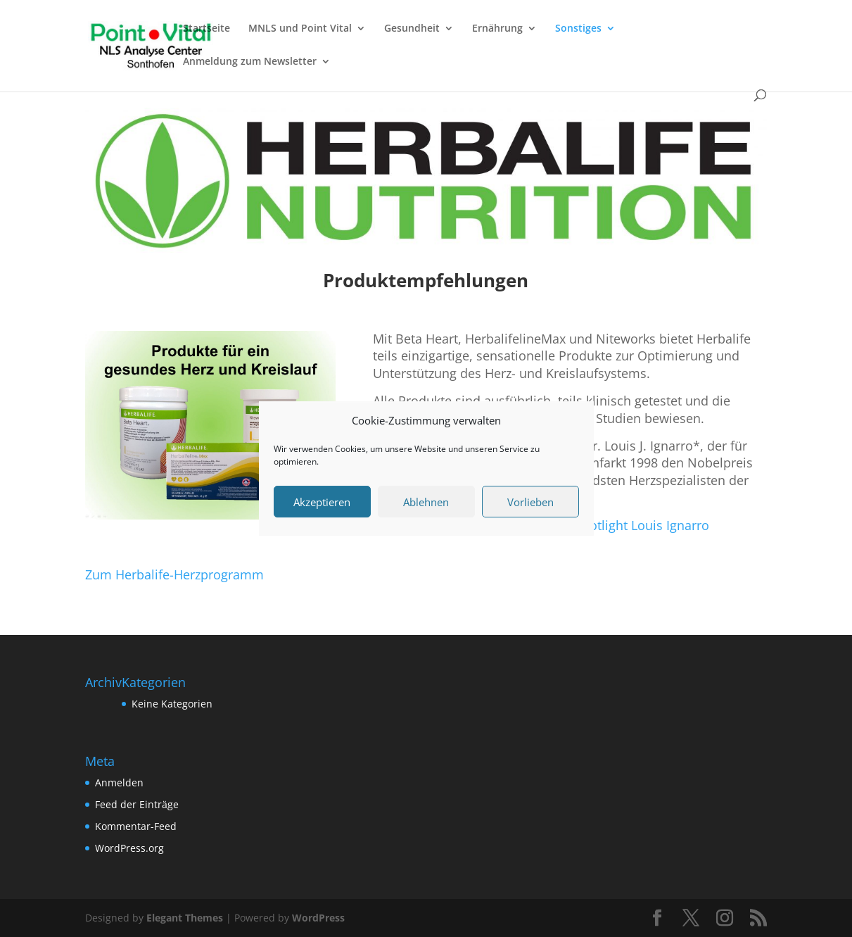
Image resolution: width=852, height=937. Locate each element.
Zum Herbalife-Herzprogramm (174, 574)
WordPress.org (129, 848)
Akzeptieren (321, 502)
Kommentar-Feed (136, 826)
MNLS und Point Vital (300, 28)
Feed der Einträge (137, 804)
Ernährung (497, 28)
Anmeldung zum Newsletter (250, 62)
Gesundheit (412, 28)
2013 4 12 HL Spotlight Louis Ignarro (602, 525)
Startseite (206, 28)
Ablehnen (426, 502)
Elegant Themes (184, 917)
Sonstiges (578, 28)
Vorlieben (530, 502)
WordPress (318, 917)
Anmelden (119, 782)
